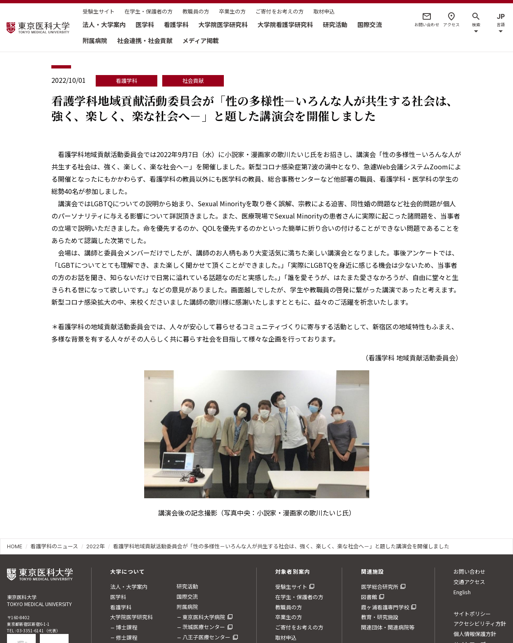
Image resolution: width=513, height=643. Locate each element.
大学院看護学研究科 (285, 24)
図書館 (369, 597)
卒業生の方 (232, 11)
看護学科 (176, 24)
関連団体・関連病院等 (387, 627)
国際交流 (369, 24)
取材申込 (324, 11)
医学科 (145, 24)
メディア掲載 (200, 40)
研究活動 (335, 24)
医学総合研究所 (379, 587)
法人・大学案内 (104, 24)
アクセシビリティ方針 (479, 623)
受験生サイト (99, 11)
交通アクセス (469, 582)
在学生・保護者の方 (148, 11)
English (462, 592)
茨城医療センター (203, 627)
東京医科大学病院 (203, 617)
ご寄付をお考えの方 (279, 11)
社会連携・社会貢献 (145, 40)
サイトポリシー (472, 614)
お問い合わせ (469, 571)
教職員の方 (195, 11)
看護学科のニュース (54, 546)
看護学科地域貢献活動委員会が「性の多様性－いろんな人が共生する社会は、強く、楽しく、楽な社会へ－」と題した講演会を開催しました (281, 546)
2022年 (95, 546)
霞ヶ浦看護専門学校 (385, 607)
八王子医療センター (206, 637)
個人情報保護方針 (474, 634)
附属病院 (95, 40)
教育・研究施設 (379, 617)
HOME (14, 546)
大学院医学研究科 (223, 24)
